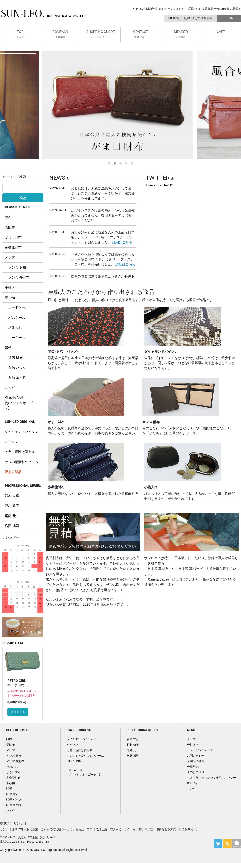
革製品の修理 (195, 761)
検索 (23, 197)
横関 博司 (12, 526)
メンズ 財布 (17, 267)
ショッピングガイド (200, 750)
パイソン (11, 442)
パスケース (16, 317)
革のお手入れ (195, 772)
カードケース (18, 307)
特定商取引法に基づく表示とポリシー (211, 777)
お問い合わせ (195, 755)
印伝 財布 (15, 358)
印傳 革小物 (13, 805)
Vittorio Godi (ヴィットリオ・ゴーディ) (22, 403)
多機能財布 (13, 247)
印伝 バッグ (17, 368)
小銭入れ (11, 287)
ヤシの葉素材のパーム (21, 462)
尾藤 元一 (12, 516)
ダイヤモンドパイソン (21, 432)
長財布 (10, 227)
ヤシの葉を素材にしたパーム (85, 755)
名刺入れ (15, 327)
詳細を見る (18, 712)
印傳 (9, 788)
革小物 (10, 297)
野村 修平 (12, 506)
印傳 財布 (12, 794)
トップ (191, 739)
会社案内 (193, 744)
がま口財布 (13, 237)
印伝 (8, 348)
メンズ (10, 257)
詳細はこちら (122, 242)
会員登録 (193, 766)
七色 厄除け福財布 (20, 452)
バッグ (10, 388)
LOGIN (229, 18)
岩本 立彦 (12, 496)
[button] (109, 163)
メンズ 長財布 (18, 277)
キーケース (16, 338)
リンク (191, 788)
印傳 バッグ (13, 799)
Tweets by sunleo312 (159, 185)
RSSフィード (195, 783)
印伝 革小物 (17, 378)
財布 (8, 217)
